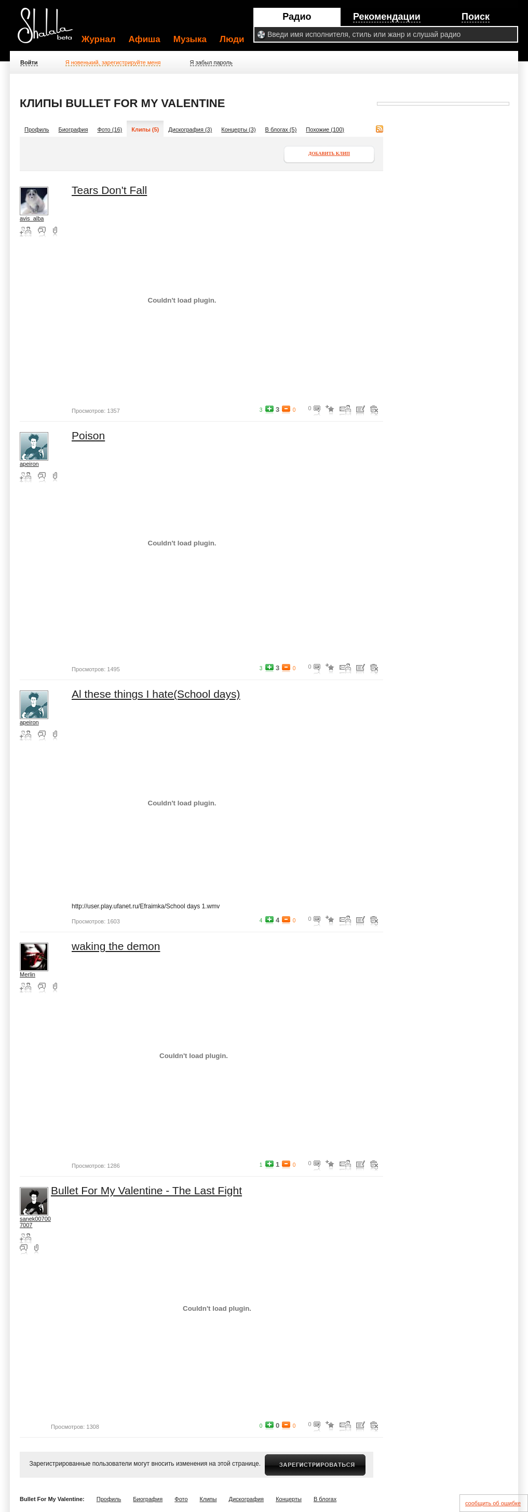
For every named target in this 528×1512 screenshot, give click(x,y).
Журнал (99, 39)
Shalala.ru (50, 29)
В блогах (325, 1499)
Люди (232, 39)
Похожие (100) (325, 129)
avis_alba (32, 218)
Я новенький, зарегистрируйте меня (113, 62)
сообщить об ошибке (493, 1503)
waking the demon (116, 946)
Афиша (144, 39)
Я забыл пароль (211, 62)
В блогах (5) (281, 129)
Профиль (36, 129)
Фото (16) (109, 129)
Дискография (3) (190, 129)
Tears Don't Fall (109, 190)
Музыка (190, 39)
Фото (180, 1499)
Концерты (289, 1499)
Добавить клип (329, 153)
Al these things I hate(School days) (156, 694)
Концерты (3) (238, 129)
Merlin (27, 974)
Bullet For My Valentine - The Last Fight (146, 1190)
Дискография (246, 1499)
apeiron (29, 464)
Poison (88, 435)
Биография (73, 129)
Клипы (208, 1499)
